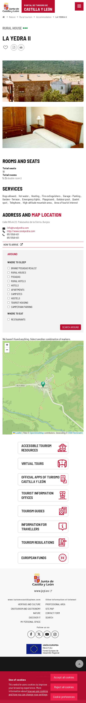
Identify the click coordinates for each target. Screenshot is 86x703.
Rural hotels (16, 281)
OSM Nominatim (75, 433)
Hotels (13, 285)
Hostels (13, 298)
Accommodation (43, 17)
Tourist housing (17, 302)
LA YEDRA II (61, 17)
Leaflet (17, 433)
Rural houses (16, 272)
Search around (70, 327)
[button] (6, 345)
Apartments (15, 289)
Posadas (13, 276)
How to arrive (11, 244)
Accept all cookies (64, 677)
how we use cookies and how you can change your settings (28, 692)
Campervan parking (19, 306)
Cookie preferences (64, 697)
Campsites (14, 293)
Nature (12, 17)
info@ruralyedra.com (18, 227)
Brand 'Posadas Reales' (22, 268)
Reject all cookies (64, 687)
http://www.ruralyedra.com (21, 231)
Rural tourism (25, 17)
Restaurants (16, 319)
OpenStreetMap (37, 433)
